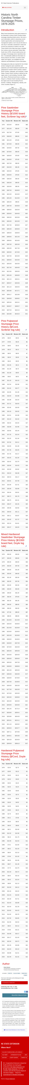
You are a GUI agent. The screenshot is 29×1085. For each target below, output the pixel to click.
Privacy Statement (10, 1078)
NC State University (16, 1067)
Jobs (26, 1055)
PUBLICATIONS (7, 7)
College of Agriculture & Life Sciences (12, 1052)
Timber (25, 975)
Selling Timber (17, 973)
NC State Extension (10, 1044)
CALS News (5, 1055)
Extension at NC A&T (16, 1055)
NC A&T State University (10, 1069)
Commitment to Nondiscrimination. (13, 1074)
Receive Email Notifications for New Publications (14, 1029)
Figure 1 (12, 84)
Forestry (10, 973)
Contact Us (24, 1057)
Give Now (4, 1057)
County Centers (14, 1057)
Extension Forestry (8, 982)
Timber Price (24, 973)
